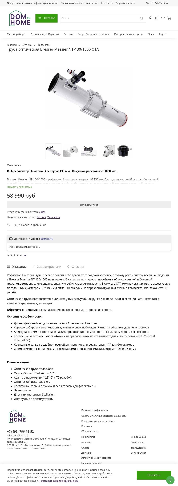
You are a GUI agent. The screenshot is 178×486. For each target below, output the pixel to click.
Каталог (46, 18)
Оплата (85, 447)
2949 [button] (42, 212)
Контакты (107, 3)
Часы (151, 34)
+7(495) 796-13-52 (157, 3)
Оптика (68, 34)
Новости (86, 442)
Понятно (153, 475)
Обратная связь (125, 3)
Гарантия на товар (91, 463)
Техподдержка (139, 447)
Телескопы (44, 44)
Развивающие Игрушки (44, 34)
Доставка (86, 452)
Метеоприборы (16, 34)
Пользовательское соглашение (79, 3)
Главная (12, 44)
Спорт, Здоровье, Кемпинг (93, 34)
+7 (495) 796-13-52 (20, 431)
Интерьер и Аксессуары (128, 34)
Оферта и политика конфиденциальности (32, 3)
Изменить (47, 238)
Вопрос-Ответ (138, 452)
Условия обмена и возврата (96, 457)
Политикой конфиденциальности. (59, 480)
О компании (137, 442)
